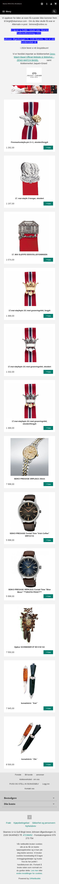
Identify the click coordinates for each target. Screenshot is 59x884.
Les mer (35, 870)
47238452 (27, 835)
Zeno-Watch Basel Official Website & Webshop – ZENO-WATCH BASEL (35, 57)
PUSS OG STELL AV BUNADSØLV (24, 784)
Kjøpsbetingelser (21, 823)
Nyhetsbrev (30, 826)
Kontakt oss (29, 789)
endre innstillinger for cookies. (29, 873)
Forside (18, 775)
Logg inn (46, 784)
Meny (6, 11)
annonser (40, 775)
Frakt (8, 823)
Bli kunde (29, 775)
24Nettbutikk (34, 878)
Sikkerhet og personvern (43, 823)
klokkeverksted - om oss (29, 779)
